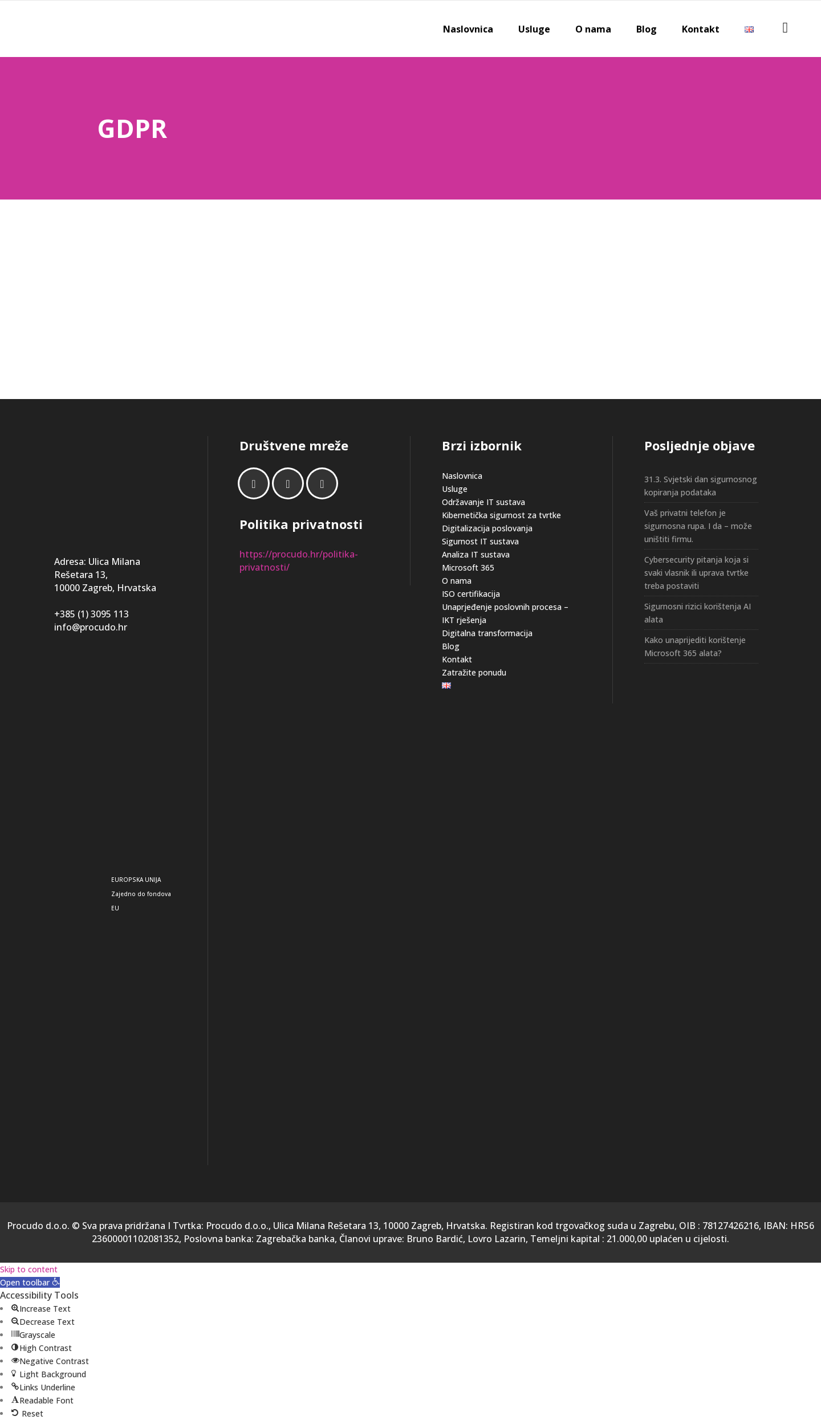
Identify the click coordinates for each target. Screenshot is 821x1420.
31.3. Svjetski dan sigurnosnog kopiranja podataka (700, 486)
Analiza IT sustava (476, 554)
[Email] (325, 483)
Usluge (455, 488)
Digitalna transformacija (487, 633)
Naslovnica (462, 475)
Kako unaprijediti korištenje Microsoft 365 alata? (695, 646)
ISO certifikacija (471, 593)
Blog (451, 646)
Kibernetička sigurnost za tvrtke (501, 515)
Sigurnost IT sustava (480, 541)
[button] (30, 1282)
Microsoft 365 (468, 567)
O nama (457, 580)
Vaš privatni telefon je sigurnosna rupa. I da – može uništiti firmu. (698, 525)
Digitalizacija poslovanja (487, 528)
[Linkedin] (291, 483)
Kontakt (457, 659)
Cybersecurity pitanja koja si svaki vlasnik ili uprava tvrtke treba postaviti (696, 572)
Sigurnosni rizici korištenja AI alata (697, 613)
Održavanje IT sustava (483, 502)
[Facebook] (256, 483)
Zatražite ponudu (474, 672)
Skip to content (29, 1269)
